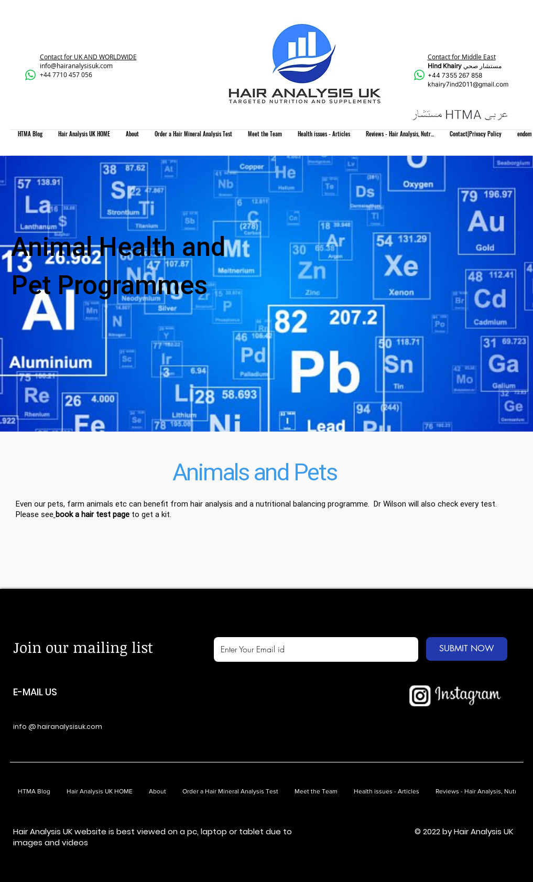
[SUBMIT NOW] (466, 649)
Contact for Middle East (462, 56)
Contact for (57, 56)
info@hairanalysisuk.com (76, 65)
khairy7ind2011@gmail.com (468, 84)
